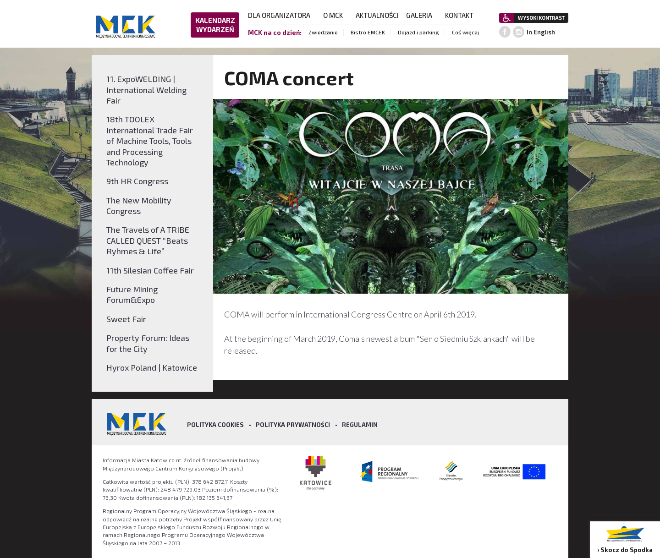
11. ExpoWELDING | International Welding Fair (146, 89)
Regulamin (360, 424)
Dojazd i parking (418, 32)
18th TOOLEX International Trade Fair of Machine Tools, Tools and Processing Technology (149, 140)
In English (541, 32)
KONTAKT (462, 15)
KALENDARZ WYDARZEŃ (215, 24)
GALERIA (422, 15)
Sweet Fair (126, 319)
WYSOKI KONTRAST (541, 18)
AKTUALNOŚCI (377, 15)
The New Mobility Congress (138, 205)
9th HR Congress (137, 181)
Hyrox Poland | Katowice (151, 367)
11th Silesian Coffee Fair (150, 270)
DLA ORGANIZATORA (282, 15)
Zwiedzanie (323, 32)
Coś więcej (465, 32)
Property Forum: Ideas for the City (147, 343)
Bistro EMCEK (368, 32)
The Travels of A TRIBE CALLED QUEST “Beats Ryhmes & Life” (147, 240)
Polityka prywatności (293, 424)
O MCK (335, 15)
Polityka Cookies (215, 424)
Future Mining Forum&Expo (132, 294)
